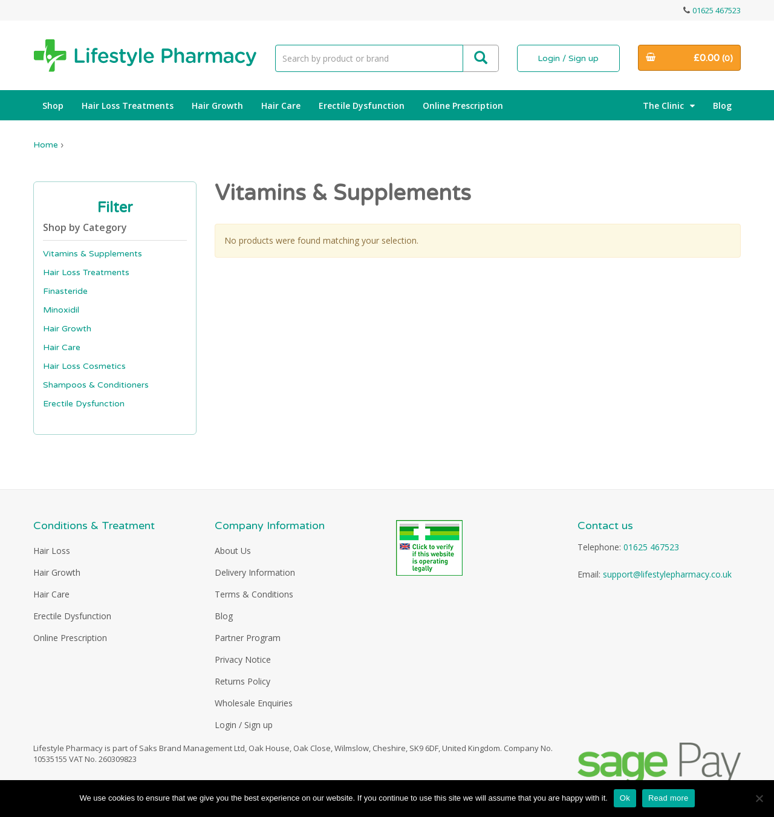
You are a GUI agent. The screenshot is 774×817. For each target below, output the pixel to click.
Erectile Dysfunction (362, 105)
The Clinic (669, 105)
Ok (625, 797)
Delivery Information (255, 572)
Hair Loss (51, 550)
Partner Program (248, 637)
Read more (668, 797)
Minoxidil (61, 310)
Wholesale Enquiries (254, 703)
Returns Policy (242, 681)
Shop (52, 105)
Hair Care (281, 105)
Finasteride (65, 291)
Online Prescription (463, 105)
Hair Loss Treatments (128, 105)
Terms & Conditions (254, 594)
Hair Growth (217, 105)
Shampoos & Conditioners (96, 385)
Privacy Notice (243, 659)
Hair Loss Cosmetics (84, 366)
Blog (722, 105)
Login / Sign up (568, 58)
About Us (233, 550)
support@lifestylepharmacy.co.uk (667, 574)
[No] (759, 798)
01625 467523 (716, 10)
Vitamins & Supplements (92, 254)
